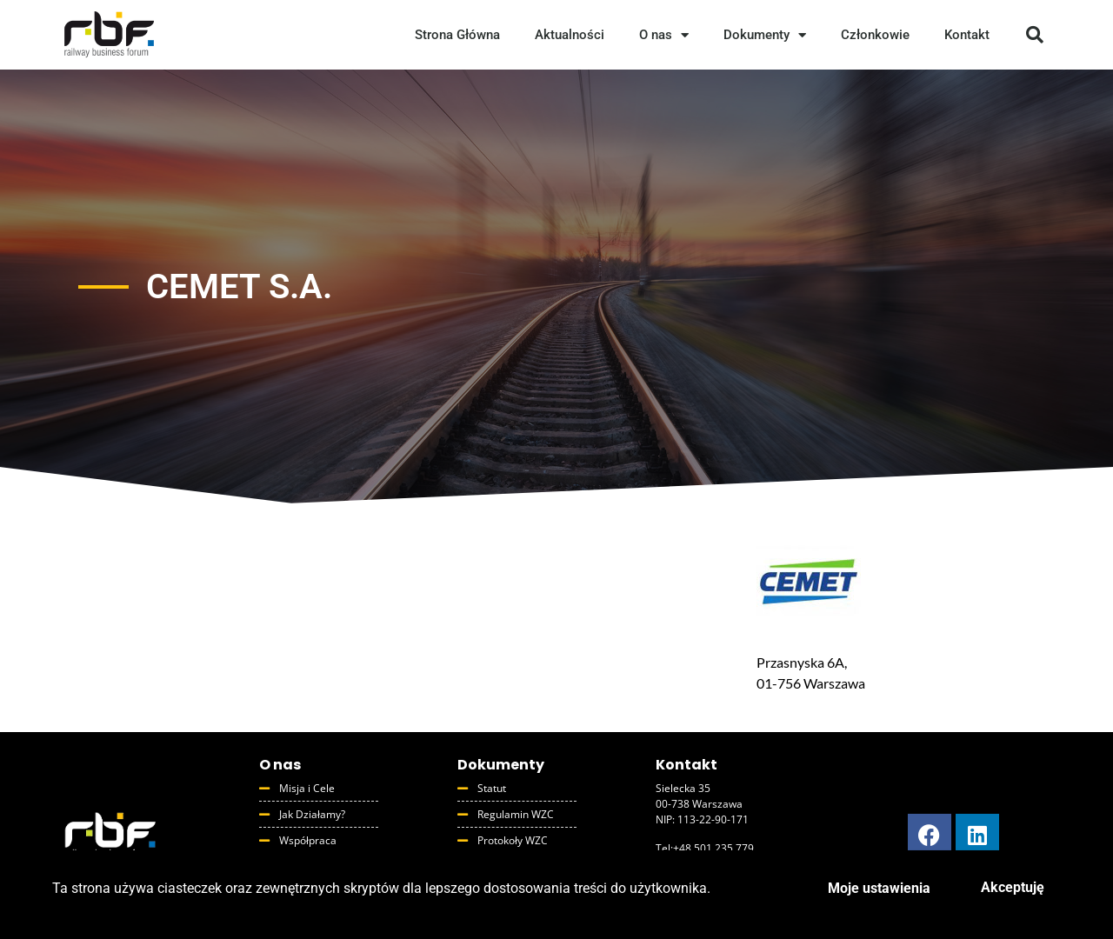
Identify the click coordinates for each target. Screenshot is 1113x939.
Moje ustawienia (879, 888)
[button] (1034, 34)
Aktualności (569, 35)
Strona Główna (457, 35)
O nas (664, 35)
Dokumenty (764, 35)
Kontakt (967, 35)
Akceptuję (1012, 887)
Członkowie (875, 35)
